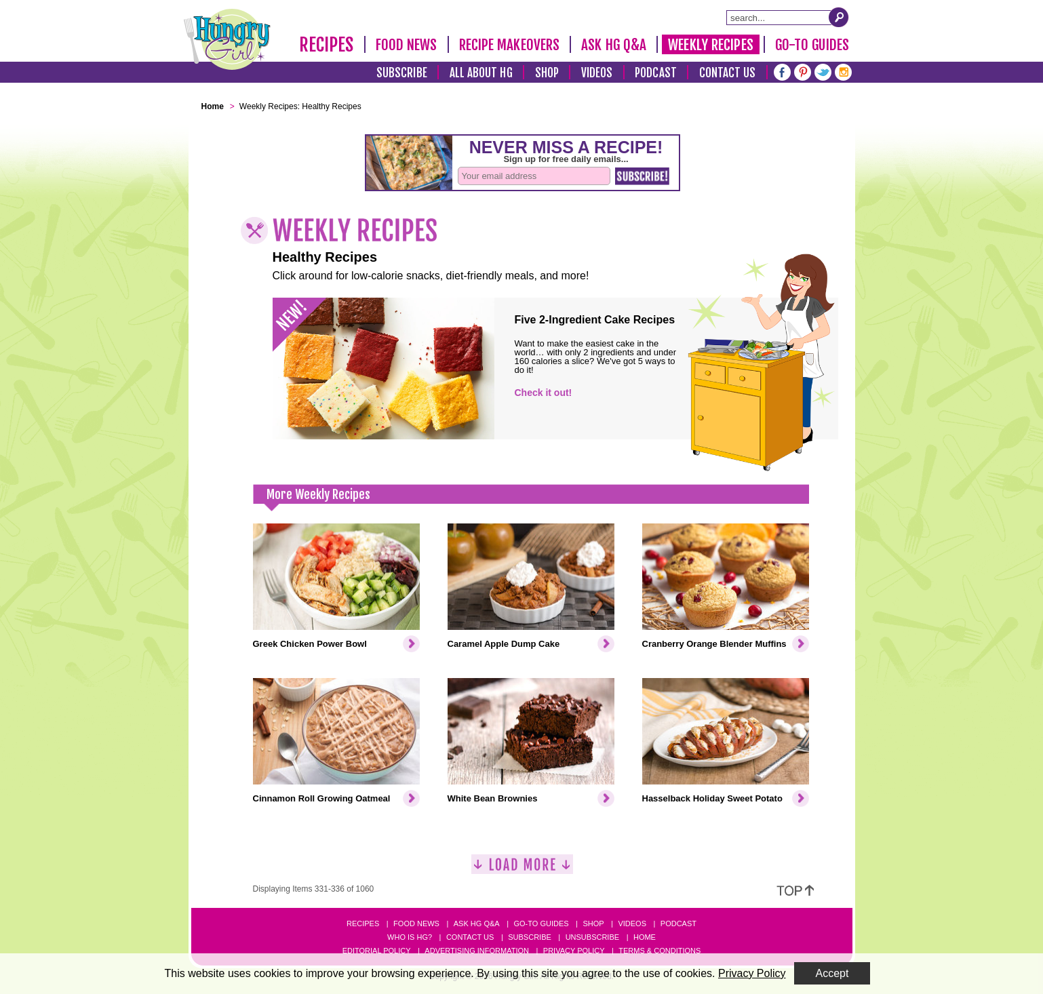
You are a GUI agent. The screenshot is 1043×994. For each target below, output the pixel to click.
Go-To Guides (812, 45)
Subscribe (401, 73)
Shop (547, 73)
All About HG (481, 73)
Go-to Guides (540, 923)
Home (644, 937)
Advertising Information (477, 951)
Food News (406, 45)
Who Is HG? (409, 937)
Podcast (656, 73)
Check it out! (543, 392)
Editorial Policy (376, 951)
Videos (597, 73)
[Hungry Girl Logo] (227, 39)
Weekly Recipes (710, 45)
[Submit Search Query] (839, 17)
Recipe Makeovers (509, 45)
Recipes (326, 44)
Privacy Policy (574, 951)
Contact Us (727, 73)
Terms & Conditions (659, 951)
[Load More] (522, 869)
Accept (832, 973)
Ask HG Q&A (613, 45)
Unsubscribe (592, 937)
